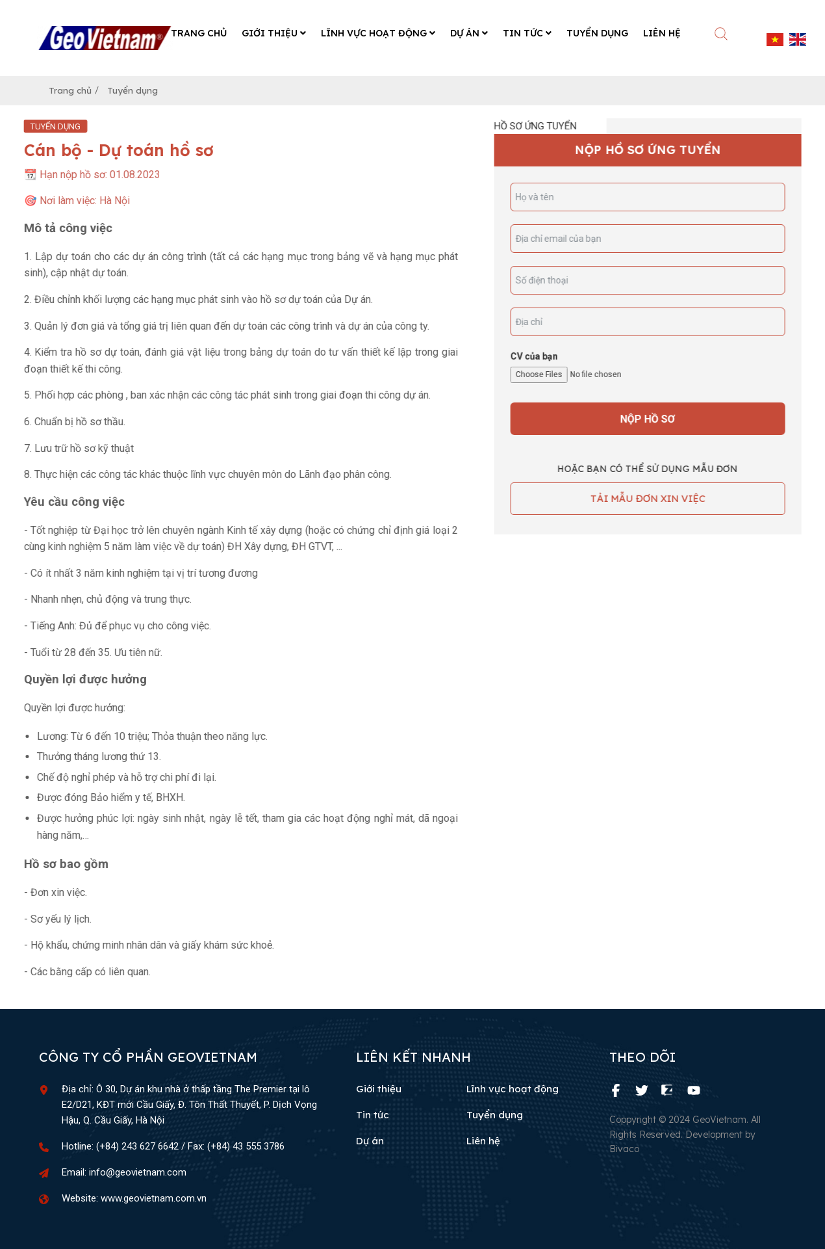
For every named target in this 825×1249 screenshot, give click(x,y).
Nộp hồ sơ (657, 417)
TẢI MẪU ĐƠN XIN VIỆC (657, 497)
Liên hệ (483, 1139)
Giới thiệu (378, 1087)
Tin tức (372, 1113)
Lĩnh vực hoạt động (512, 1087)
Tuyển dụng (141, 88)
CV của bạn (543, 354)
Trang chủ (73, 88)
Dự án (370, 1139)
